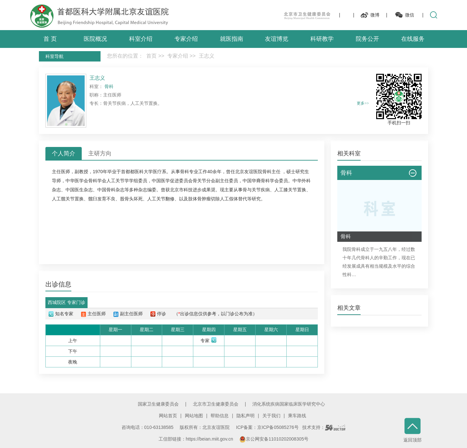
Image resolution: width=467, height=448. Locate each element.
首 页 (50, 39)
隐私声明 (245, 415)
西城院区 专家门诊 (66, 302)
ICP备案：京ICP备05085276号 (267, 427)
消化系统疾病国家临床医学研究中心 (288, 404)
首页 (151, 56)
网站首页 (168, 415)
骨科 (184, 171)
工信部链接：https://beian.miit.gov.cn (196, 439)
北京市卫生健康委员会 (215, 404)
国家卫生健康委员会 (158, 404)
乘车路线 (297, 415)
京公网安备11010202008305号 (273, 439)
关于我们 (271, 415)
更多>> (363, 103)
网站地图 (194, 415)
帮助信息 (219, 415)
